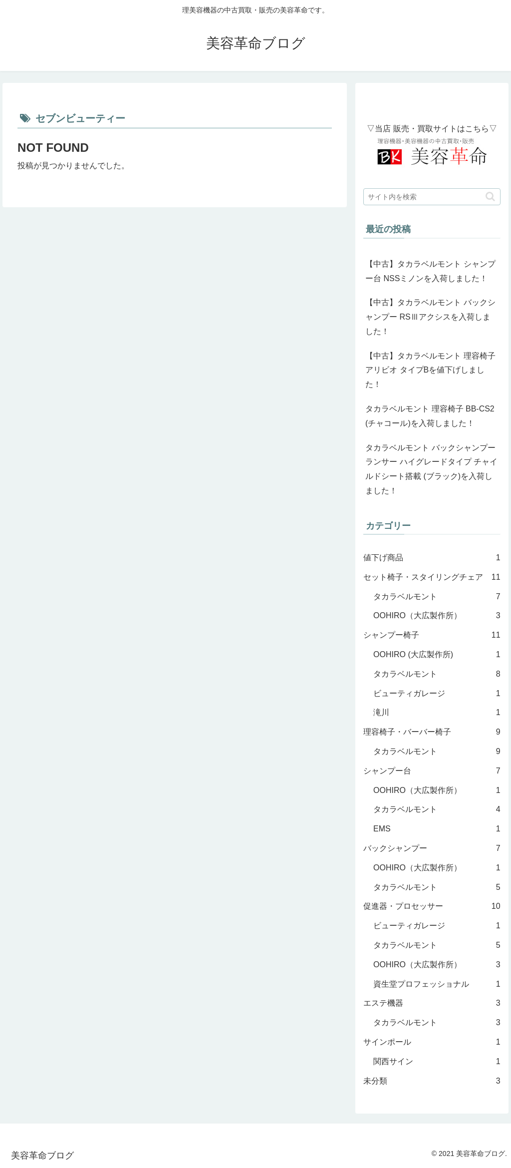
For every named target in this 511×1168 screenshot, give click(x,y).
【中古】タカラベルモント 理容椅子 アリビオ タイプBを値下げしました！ (430, 370)
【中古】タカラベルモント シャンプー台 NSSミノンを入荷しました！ (430, 271)
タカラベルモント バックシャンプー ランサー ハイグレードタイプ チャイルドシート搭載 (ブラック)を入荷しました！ (431, 469)
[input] (431, 196)
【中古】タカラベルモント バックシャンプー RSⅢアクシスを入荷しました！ (430, 317)
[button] (490, 196)
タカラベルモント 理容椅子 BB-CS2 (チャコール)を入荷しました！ (430, 415)
